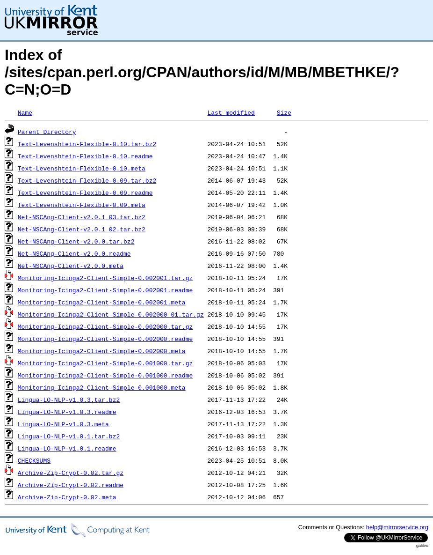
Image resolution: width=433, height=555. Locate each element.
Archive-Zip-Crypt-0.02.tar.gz (70, 472)
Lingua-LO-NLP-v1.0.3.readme (67, 411)
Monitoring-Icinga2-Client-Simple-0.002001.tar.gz (105, 278)
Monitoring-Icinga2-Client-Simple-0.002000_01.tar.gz (111, 314)
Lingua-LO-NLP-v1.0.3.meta (63, 424)
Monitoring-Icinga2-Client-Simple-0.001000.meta (102, 387)
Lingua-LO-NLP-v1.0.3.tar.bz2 (69, 399)
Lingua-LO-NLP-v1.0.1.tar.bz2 (69, 436)
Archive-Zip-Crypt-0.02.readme (70, 485)
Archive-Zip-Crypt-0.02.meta (67, 497)
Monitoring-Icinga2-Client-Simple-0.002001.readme (105, 290)
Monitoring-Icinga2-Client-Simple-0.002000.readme (105, 338)
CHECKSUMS (34, 460)
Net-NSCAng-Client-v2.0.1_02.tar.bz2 (81, 229)
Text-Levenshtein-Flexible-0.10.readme (85, 156)
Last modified (230, 112)
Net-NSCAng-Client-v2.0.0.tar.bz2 (76, 241)
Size (284, 112)
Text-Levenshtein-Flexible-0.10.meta (81, 168)
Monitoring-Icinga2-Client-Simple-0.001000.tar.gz (105, 363)
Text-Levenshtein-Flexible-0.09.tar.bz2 (87, 180)
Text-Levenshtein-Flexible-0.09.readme (85, 192)
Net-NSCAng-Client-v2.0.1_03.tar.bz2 (81, 217)
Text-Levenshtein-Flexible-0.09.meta (81, 204)
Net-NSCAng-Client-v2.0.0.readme (74, 253)
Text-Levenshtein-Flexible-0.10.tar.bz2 (87, 144)
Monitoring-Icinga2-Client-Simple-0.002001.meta (102, 302)
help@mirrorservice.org (397, 527)
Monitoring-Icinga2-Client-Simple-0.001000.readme (105, 375)
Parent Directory (47, 131)
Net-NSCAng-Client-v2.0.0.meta (70, 265)
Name (25, 112)
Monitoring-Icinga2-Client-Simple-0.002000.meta (102, 351)
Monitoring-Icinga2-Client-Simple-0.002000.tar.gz (105, 326)
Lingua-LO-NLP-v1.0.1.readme (67, 448)
